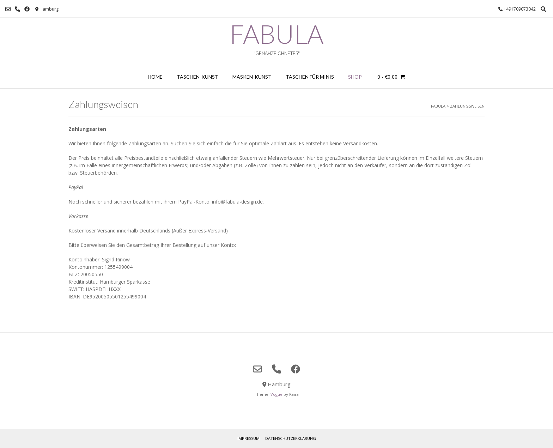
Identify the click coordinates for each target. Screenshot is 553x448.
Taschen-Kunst (197, 77)
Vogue (276, 394)
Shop (355, 77)
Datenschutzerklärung (290, 438)
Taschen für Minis (310, 77)
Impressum (248, 438)
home (155, 77)
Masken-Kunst (252, 77)
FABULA (276, 34)
